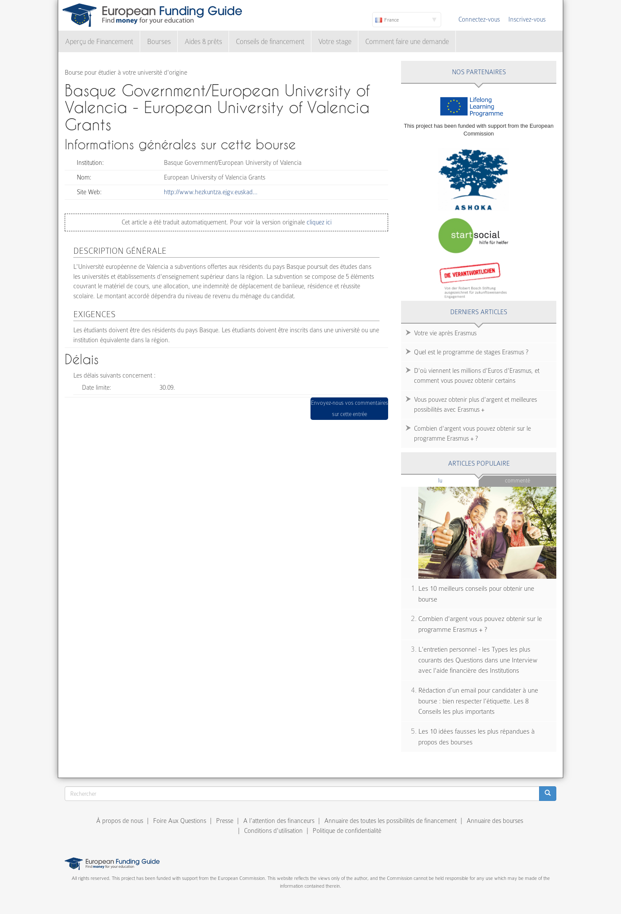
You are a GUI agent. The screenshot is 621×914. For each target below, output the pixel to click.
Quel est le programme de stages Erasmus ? (471, 352)
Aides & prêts (203, 42)
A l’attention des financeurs (278, 820)
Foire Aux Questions (179, 820)
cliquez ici (318, 222)
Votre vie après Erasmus (445, 333)
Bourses (159, 42)
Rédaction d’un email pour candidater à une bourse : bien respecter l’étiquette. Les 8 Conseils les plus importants (478, 701)
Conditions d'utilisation (273, 830)
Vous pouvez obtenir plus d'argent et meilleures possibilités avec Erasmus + (475, 404)
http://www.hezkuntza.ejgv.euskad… (210, 192)
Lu (454, 480)
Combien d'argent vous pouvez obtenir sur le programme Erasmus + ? (472, 433)
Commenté (517, 480)
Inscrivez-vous (527, 19)
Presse (224, 820)
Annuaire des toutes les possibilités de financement (390, 820)
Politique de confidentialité (347, 830)
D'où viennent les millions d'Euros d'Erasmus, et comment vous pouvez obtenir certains (476, 375)
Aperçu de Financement (99, 42)
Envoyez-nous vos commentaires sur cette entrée (349, 408)
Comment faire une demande (407, 42)
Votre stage (334, 42)
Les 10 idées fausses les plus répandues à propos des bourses (476, 737)
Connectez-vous (479, 19)
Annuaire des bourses (495, 820)
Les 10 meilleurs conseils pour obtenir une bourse (476, 594)
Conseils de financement (270, 42)
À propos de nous (119, 820)
